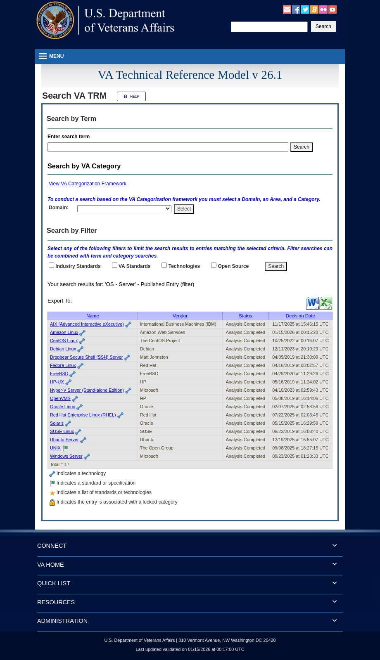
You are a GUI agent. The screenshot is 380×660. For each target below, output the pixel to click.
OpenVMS (60, 398)
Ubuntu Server (64, 439)
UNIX (55, 447)
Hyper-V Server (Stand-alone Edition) (87, 390)
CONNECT (51, 545)
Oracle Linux (62, 406)
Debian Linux (63, 348)
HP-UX (57, 381)
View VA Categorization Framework (87, 184)
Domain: (59, 208)
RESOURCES (56, 602)
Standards (134, 266)
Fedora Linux (63, 365)
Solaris (57, 423)
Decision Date (300, 315)
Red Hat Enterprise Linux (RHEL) (83, 414)
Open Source (233, 266)
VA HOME (50, 564)
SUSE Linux (62, 431)
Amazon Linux (64, 332)
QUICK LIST (53, 583)
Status (245, 315)
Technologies (184, 266)
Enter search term (70, 137)
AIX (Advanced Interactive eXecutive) (87, 324)
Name (92, 315)
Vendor (180, 315)
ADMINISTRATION (62, 620)
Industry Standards (77, 266)
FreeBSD (59, 373)
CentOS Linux (64, 340)
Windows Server (66, 456)
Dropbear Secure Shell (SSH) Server (86, 357)
